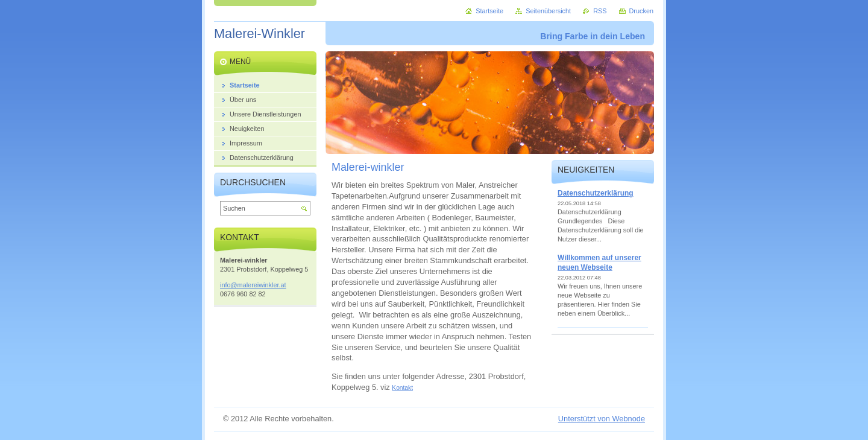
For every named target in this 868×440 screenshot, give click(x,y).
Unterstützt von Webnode (601, 418)
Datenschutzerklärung (596, 193)
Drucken (641, 10)
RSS (599, 10)
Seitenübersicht (548, 10)
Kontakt (402, 387)
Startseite (489, 10)
